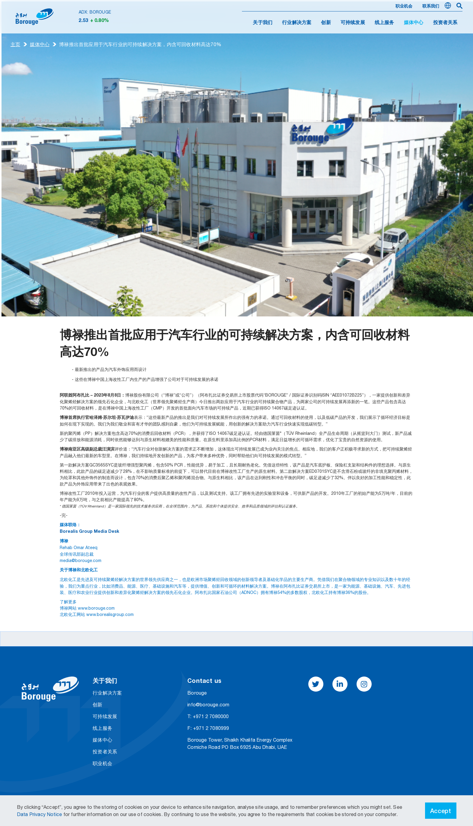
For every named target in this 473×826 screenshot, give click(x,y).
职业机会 (404, 6)
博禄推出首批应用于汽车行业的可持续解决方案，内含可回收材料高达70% (140, 44)
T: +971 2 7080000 (208, 716)
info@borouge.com (208, 704)
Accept (440, 810)
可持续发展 (353, 23)
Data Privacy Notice (40, 814)
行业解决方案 (296, 23)
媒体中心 (39, 44)
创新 (326, 23)
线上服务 (384, 23)
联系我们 (431, 6)
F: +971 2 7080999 (208, 728)
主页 (15, 44)
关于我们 (262, 23)
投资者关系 (445, 23)
